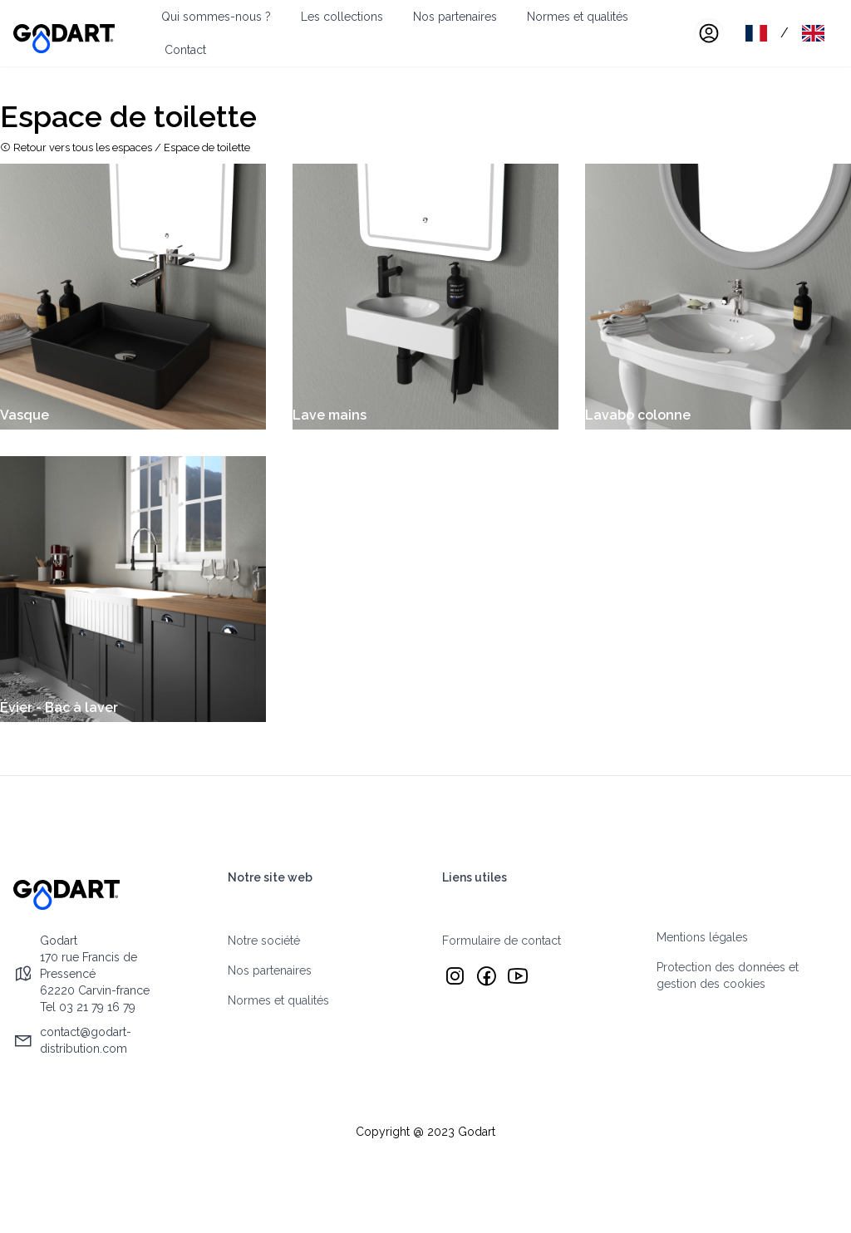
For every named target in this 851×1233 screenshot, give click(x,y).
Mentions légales (702, 937)
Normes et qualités (577, 16)
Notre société (264, 940)
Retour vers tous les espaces (76, 147)
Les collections (342, 16)
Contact (185, 49)
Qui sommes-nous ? (216, 16)
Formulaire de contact (501, 940)
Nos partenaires (455, 16)
